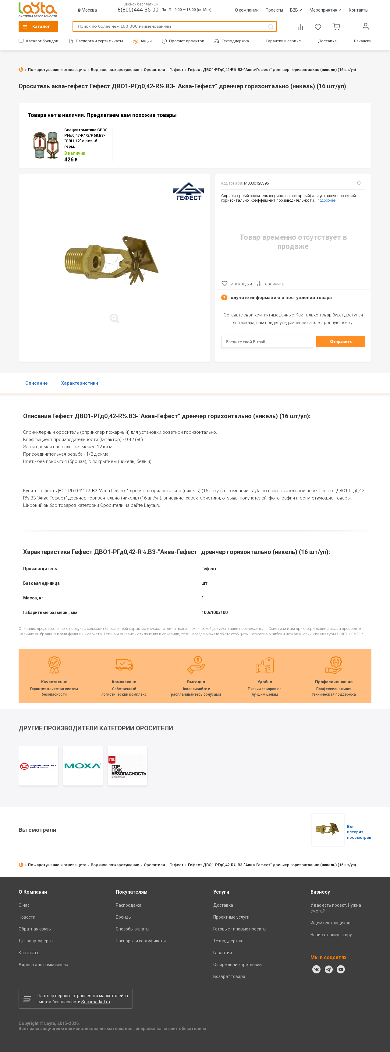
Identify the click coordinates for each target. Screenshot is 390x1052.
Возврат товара (229, 976)
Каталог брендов (42, 41)
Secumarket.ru (95, 1001)
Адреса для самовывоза (43, 964)
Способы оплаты (132, 929)
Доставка (327, 41)
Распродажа (128, 905)
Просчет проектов (186, 41)
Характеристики (79, 383)
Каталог (41, 26)
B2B (296, 10)
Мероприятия (326, 10)
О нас (24, 905)
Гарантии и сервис (283, 41)
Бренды (124, 917)
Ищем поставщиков (330, 922)
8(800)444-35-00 (138, 9)
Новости (27, 917)
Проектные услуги (231, 917)
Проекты (274, 10)
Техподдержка (235, 41)
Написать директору (331, 934)
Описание (36, 383)
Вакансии (362, 41)
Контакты (358, 10)
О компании (247, 10)
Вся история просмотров (359, 832)
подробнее (326, 200)
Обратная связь (35, 929)
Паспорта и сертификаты (99, 41)
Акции (146, 41)
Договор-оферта (36, 940)
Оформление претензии (237, 964)
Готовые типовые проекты (239, 929)
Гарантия (222, 952)
